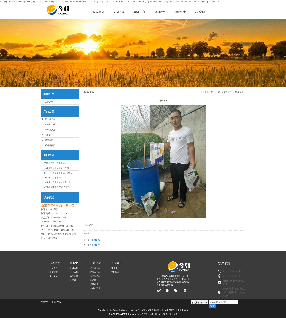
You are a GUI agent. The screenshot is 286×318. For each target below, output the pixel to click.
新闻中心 (139, 11)
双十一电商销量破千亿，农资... (58, 173)
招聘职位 (115, 268)
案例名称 (96, 240)
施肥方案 (74, 276)
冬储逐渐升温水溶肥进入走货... (58, 182)
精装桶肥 (49, 140)
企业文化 (53, 276)
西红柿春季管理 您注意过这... (57, 187)
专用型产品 (50, 129)
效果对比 (74, 280)
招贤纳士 (180, 11)
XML (59, 302)
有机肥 (48, 135)
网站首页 (98, 11)
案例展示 (49, 102)
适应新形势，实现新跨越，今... (58, 163)
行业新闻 (74, 272)
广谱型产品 (50, 124)
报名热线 (115, 272)
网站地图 (45, 302)
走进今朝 (119, 11)
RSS (53, 302)
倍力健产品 (50, 119)
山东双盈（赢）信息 (168, 314)
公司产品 (160, 11)
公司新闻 (74, 268)
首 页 (217, 92)
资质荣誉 (53, 272)
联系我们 (200, 11)
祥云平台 (144, 314)
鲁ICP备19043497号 (117, 314)
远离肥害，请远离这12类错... (57, 168)
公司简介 (53, 268)
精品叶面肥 (50, 145)
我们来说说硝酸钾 (52, 177)
